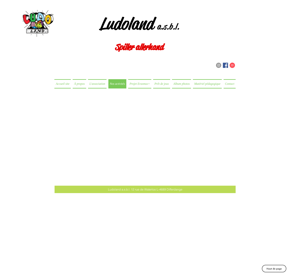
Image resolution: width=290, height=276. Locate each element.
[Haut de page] (274, 268)
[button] (145, 189)
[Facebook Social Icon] (225, 65)
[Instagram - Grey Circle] (218, 65)
